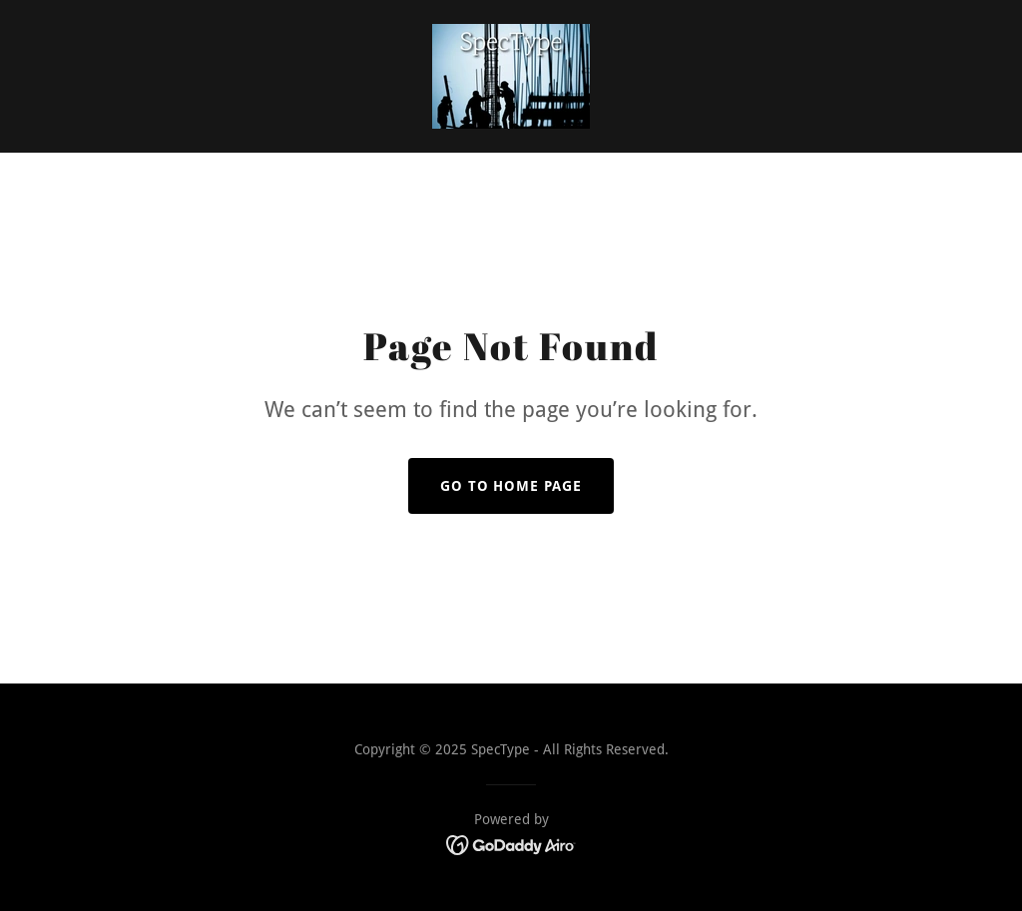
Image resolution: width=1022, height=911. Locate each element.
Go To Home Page (511, 486)
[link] (511, 75)
